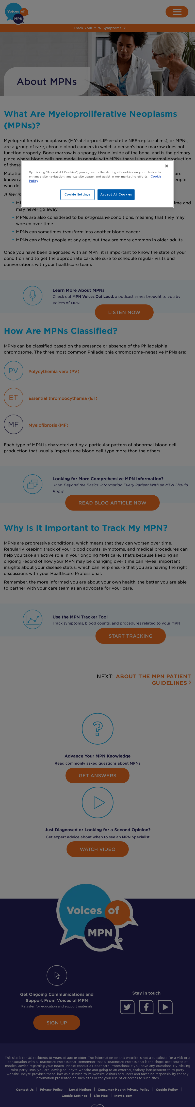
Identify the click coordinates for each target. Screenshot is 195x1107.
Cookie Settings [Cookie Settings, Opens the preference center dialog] (77, 194)
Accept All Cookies (116, 194)
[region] (97, 184)
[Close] (166, 165)
